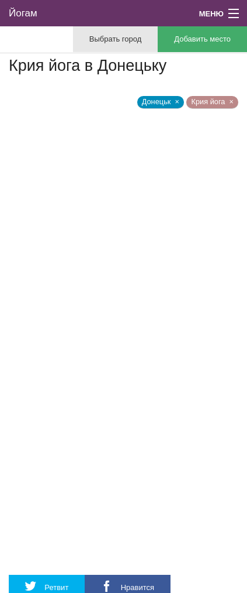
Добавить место (202, 39)
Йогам (23, 13)
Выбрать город (115, 39)
